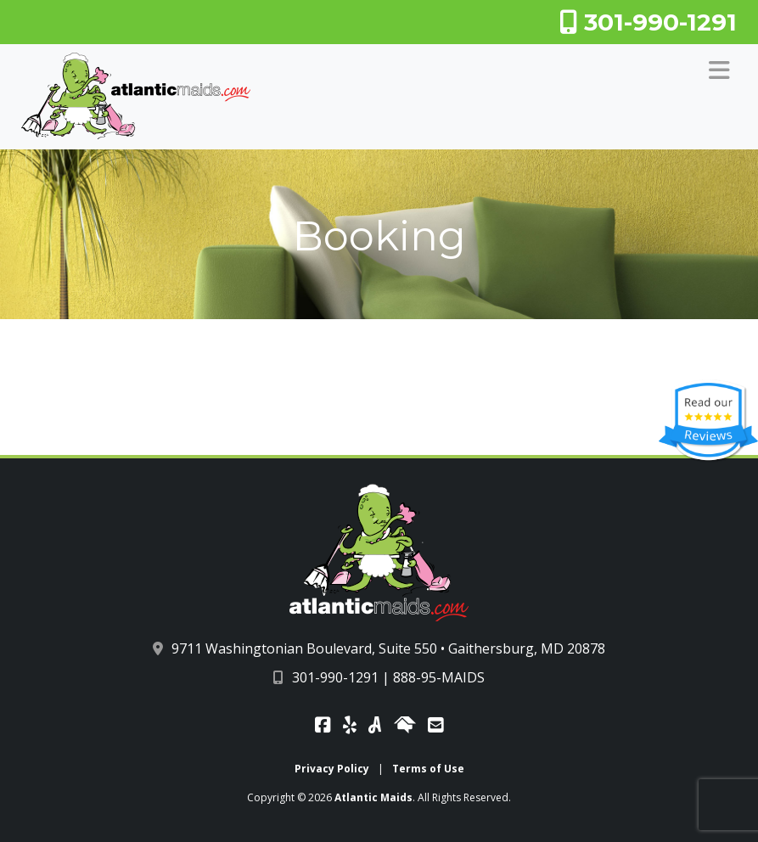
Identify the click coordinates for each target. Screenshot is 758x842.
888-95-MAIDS (439, 677)
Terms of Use (428, 768)
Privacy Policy (332, 768)
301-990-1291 (648, 22)
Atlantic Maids (373, 797)
